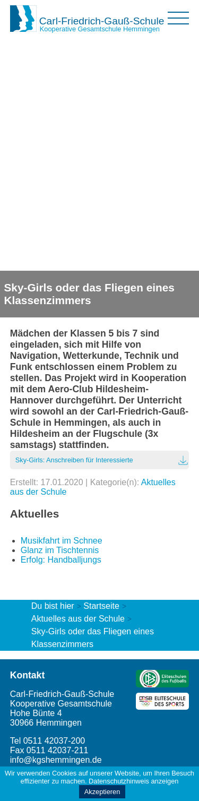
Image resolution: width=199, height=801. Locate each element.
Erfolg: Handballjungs (61, 559)
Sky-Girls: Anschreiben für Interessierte (74, 460)
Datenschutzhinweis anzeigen (133, 781)
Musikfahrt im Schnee (61, 540)
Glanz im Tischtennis (60, 550)
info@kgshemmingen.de (56, 759)
